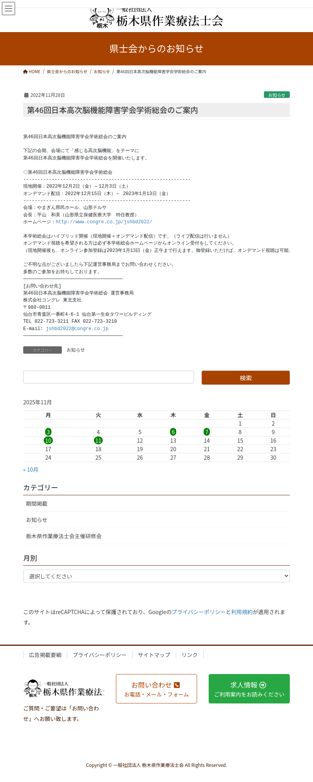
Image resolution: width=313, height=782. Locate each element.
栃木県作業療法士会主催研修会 (64, 536)
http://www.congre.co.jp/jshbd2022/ (104, 222)
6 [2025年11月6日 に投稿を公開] (173, 432)
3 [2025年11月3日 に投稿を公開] (48, 432)
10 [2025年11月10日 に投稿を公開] (48, 440)
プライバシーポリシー (199, 612)
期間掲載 (37, 503)
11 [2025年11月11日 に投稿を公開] (98, 440)
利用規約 (242, 612)
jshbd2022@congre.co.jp (77, 329)
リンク (190, 655)
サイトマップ (154, 655)
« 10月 (30, 469)
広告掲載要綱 (45, 655)
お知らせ (277, 95)
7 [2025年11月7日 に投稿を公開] (206, 432)
